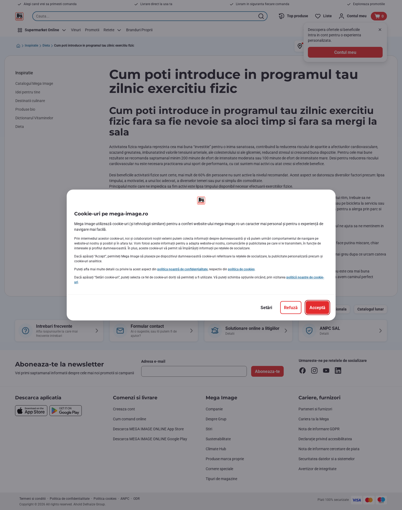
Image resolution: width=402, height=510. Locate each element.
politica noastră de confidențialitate (182, 269)
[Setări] (266, 307)
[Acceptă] (317, 307)
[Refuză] (290, 307)
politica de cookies (241, 269)
